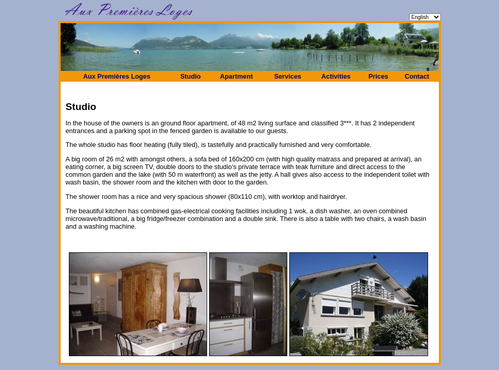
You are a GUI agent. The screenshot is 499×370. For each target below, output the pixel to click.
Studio (190, 76)
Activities (335, 76)
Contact (416, 76)
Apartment (236, 76)
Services (287, 76)
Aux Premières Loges (117, 76)
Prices (378, 76)
